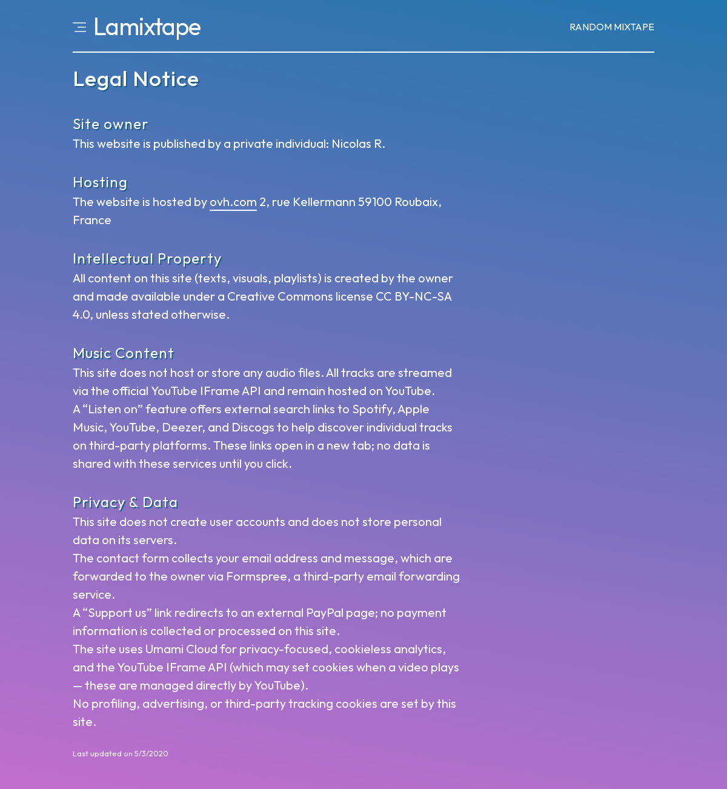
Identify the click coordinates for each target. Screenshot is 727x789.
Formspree (256, 576)
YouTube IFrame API (206, 390)
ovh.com (233, 201)
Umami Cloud (181, 648)
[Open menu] (79, 26)
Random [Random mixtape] (611, 27)
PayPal (325, 612)
